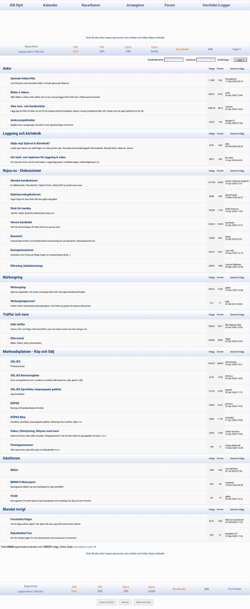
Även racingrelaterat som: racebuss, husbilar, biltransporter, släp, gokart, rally (46, 380)
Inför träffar (17, 324)
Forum (170, 5)
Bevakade (182, 49)
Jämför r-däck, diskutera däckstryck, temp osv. (32, 213)
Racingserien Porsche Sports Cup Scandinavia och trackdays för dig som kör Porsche (50, 501)
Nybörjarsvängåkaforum (25, 194)
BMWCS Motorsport (23, 482)
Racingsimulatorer (21, 250)
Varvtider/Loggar (216, 5)
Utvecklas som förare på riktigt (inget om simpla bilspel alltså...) (40, 255)
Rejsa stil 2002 (106, 602)
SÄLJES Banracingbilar (24, 375)
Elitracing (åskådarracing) (26, 265)
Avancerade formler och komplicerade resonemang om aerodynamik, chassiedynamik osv (52, 241)
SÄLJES (15, 361)
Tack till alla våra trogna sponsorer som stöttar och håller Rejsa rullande (125, 37)
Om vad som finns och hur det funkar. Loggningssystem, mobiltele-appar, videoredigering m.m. (55, 162)
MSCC (14, 470)
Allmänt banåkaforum (24, 180)
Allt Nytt (16, 5)
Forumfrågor (234, 588)
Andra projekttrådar (22, 120)
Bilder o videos (19, 92)
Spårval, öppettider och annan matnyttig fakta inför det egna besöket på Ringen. (48, 292)
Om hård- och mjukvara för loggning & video (38, 157)
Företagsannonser (21, 445)
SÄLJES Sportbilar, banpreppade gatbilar (35, 389)
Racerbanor (91, 5)
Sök (210, 49)
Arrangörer (135, 5)
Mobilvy (125, 602)
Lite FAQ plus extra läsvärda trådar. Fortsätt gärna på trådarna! (39, 83)
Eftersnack (17, 338)
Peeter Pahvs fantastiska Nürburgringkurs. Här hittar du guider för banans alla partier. (50, 306)
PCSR (14, 496)
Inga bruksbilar (17, 394)
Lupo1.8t (91, 547)
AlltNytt (75, 49)
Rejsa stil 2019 (143, 602)
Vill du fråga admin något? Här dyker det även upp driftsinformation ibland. (45, 524)
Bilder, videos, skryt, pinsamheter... (26, 343)
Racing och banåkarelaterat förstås (27, 408)
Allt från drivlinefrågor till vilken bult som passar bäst (35, 227)
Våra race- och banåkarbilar (27, 106)
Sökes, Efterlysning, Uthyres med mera (34, 431)
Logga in (236, 49)
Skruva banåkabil (21, 222)
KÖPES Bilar (18, 417)
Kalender (50, 5)
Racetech (16, 236)
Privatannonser (17, 366)
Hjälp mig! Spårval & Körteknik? (30, 143)
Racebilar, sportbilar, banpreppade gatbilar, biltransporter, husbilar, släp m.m (46, 422)
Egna (128, 49)
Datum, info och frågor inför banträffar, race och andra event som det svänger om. (48, 329)
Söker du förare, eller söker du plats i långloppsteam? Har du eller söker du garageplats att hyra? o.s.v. (58, 436)
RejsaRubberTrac (21, 533)
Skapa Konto (31, 46)
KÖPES (14, 403)
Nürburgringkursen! (22, 301)
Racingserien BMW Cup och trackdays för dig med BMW (36, 487)
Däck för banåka (20, 208)
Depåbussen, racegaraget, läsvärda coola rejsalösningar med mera (41, 125)
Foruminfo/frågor (21, 519)
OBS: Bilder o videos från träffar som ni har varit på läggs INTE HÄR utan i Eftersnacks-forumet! (55, 97)
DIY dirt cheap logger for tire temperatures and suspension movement (43, 538)
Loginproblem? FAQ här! (31, 51)
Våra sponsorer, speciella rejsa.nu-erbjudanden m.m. (35, 449)
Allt (101, 49)
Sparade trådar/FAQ (22, 78)
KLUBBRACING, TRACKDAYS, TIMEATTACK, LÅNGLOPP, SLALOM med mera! (46, 185)
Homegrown (80, 547)
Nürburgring (18, 287)
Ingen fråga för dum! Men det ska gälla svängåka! (33, 199)
